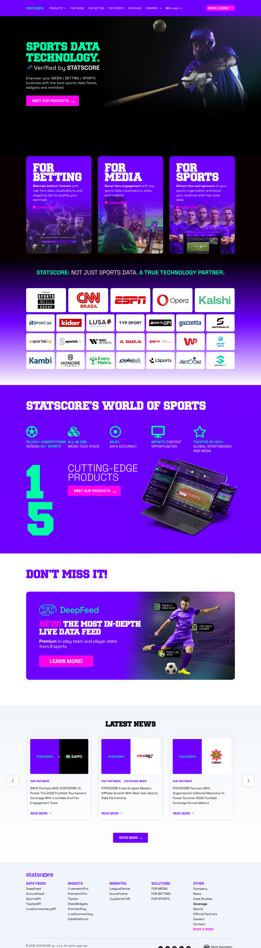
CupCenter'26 (120, 900)
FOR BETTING (96, 8)
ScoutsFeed (35, 895)
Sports (198, 910)
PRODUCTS (56, 8)
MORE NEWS (128, 838)
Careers (198, 920)
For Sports (197, 172)
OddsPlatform (78, 920)
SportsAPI (33, 900)
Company (200, 890)
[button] (13, 781)
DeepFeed (33, 890)
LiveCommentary (80, 915)
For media (123, 172)
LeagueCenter (120, 890)
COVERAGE (135, 8)
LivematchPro (78, 890)
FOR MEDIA (77, 8)
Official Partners (205, 915)
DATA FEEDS (36, 884)
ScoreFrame (118, 895)
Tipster (73, 900)
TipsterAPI (33, 905)
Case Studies (202, 900)
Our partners (39, 781)
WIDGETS (75, 884)
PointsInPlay (77, 910)
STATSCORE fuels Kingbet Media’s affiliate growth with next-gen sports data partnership (129, 793)
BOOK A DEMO (218, 8)
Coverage (200, 905)
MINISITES (118, 884)
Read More (39, 814)
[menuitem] (174, 8)
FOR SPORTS (116, 8)
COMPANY (152, 8)
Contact (199, 925)
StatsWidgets (78, 905)
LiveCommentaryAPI (41, 910)
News (197, 895)
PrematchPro (77, 895)
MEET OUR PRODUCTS (58, 102)
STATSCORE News (135, 781)
